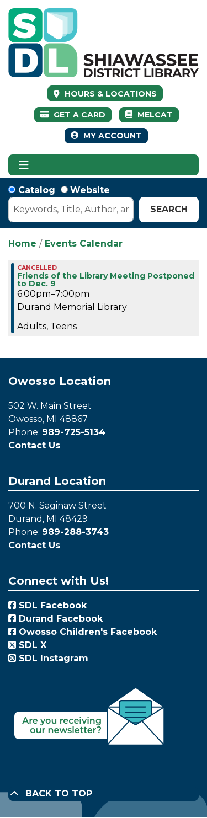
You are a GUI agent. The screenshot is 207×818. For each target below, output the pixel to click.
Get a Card (73, 115)
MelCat (148, 115)
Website (90, 190)
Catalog (36, 190)
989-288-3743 (75, 532)
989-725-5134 (73, 432)
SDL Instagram (48, 658)
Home (22, 243)
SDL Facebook (47, 605)
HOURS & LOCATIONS (109, 94)
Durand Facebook (55, 618)
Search (169, 209)
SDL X (27, 645)
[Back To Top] (103, 794)
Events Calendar (84, 243)
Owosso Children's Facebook (82, 632)
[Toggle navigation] (23, 165)
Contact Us (34, 445)
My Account (106, 136)
